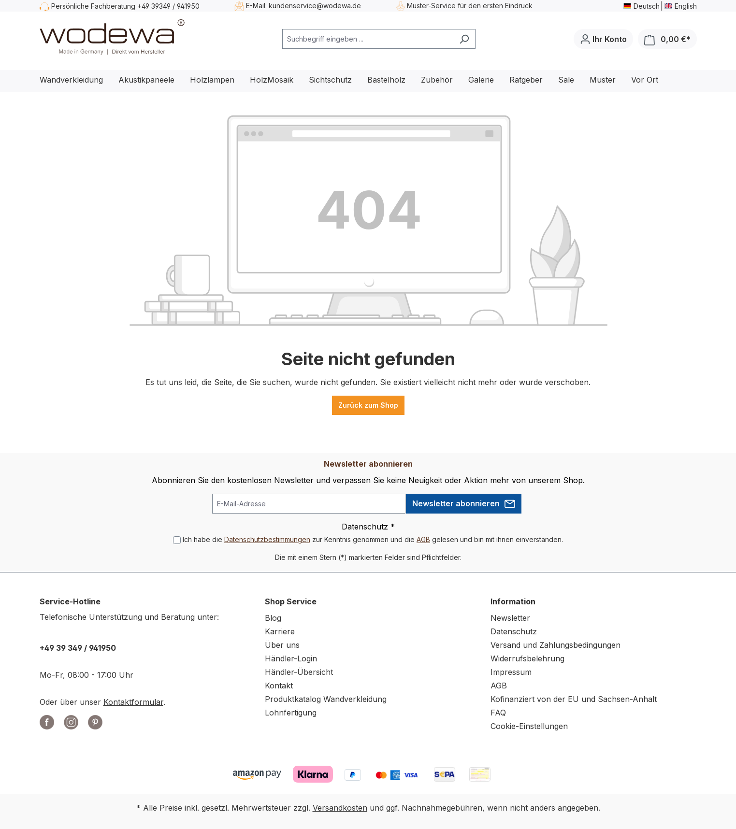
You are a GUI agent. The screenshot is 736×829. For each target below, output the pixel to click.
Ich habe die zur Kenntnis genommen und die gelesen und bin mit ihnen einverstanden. (373, 539)
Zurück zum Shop (368, 405)
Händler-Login (291, 658)
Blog (273, 618)
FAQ (498, 712)
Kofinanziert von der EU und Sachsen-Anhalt (574, 699)
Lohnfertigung (291, 712)
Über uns (282, 645)
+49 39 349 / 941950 (78, 648)
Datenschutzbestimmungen (267, 539)
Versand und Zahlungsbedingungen (556, 645)
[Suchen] (464, 39)
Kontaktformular (133, 702)
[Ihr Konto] (603, 39)
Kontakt (279, 685)
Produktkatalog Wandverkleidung (326, 699)
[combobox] (367, 39)
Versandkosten (340, 808)
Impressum (511, 672)
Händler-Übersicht (299, 672)
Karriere (280, 631)
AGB (423, 539)
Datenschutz (514, 631)
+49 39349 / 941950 (168, 6)
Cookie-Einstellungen (529, 726)
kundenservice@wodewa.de (315, 5)
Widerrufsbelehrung (527, 658)
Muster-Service (431, 5)
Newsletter (510, 618)
